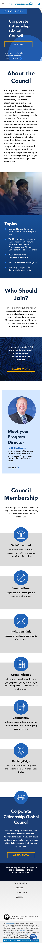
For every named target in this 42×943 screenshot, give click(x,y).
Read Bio (13, 467)
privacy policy (25, 934)
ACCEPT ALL (8, 941)
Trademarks (20, 918)
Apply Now (21, 855)
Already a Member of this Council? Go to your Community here (14, 56)
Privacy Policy (9, 923)
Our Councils (13, 11)
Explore (18, 44)
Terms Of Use (14, 916)
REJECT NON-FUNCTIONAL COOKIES (26, 941)
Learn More (21, 369)
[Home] (21, 4)
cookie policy (22, 930)
